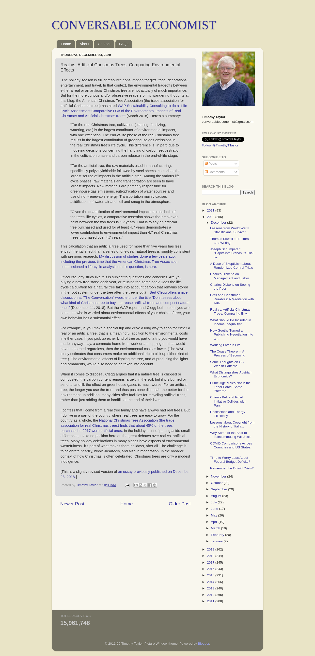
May (214, 515)
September (219, 489)
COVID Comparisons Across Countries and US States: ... (231, 447)
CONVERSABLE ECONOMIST (134, 25)
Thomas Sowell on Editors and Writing (229, 241)
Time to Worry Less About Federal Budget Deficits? (230, 459)
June (215, 509)
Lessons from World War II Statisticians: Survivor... (229, 230)
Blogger (203, 643)
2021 (211, 210)
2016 (211, 569)
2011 (211, 601)
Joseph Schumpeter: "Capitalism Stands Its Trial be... (231, 253)
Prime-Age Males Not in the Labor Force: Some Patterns (230, 387)
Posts (211, 163)
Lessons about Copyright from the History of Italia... (232, 424)
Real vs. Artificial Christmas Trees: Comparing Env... (230, 311)
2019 (211, 549)
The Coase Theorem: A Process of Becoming (227, 353)
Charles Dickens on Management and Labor (229, 276)
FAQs (123, 44)
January (217, 541)
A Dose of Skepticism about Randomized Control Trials (231, 265)
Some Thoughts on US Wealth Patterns (227, 364)
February (218, 535)
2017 (211, 562)
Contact (104, 44)
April (215, 522)
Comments (215, 172)
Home (66, 44)
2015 (211, 575)
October (217, 483)
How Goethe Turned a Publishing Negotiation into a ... (231, 334)
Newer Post (72, 503)
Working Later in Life (225, 345)
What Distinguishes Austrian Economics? (231, 374)
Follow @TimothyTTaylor (220, 145)
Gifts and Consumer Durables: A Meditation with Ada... (232, 299)
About (84, 44)
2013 (211, 588)
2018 (211, 556)
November (219, 476)
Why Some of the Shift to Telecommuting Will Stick (230, 435)
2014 (211, 582)
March (216, 528)
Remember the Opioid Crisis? (232, 468)
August (216, 496)
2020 (211, 217)
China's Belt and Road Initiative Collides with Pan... (228, 401)
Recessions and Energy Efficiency (227, 414)
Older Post (180, 503)
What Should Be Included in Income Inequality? (230, 322)
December (219, 222)
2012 (211, 595)
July (214, 502)
